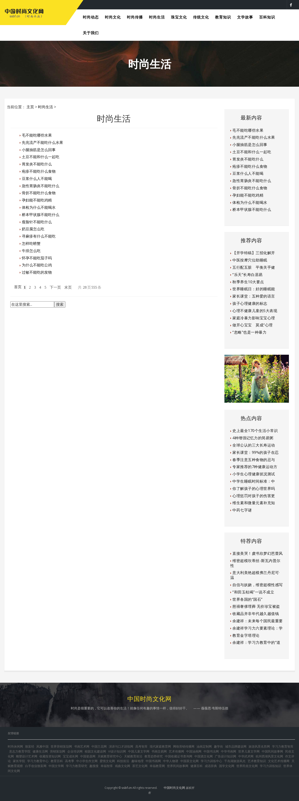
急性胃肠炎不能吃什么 (40, 185)
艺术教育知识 (257, 761)
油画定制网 (204, 746)
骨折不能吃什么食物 (39, 192)
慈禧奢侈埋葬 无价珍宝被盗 (256, 606)
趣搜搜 (93, 766)
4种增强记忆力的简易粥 (252, 437)
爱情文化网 (107, 761)
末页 (68, 287)
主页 (30, 106)
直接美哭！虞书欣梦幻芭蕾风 (257, 553)
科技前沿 (123, 761)
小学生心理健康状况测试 (253, 474)
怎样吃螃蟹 (31, 243)
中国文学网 (56, 766)
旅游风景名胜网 (259, 746)
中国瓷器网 (87, 756)
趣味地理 (137, 761)
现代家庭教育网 (160, 746)
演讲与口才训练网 (121, 746)
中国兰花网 (99, 746)
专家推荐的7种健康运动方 (254, 466)
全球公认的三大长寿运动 (253, 445)
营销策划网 (57, 751)
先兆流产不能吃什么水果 (42, 142)
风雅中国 (42, 746)
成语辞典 (211, 766)
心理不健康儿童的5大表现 (254, 310)
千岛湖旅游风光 (235, 761)
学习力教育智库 (282, 746)
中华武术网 (246, 756)
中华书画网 (228, 751)
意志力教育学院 (19, 751)
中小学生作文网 (87, 761)
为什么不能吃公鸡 (37, 265)
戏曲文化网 (122, 766)
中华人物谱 (170, 761)
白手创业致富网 (35, 766)
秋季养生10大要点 (248, 281)
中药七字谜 (242, 510)
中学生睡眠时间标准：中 (253, 481)
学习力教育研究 (76, 766)
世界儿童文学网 (249, 751)
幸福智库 (107, 766)
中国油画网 (193, 751)
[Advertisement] (113, 325)
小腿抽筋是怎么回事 (39, 149)
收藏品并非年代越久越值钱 (255, 613)
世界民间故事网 (177, 766)
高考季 (69, 761)
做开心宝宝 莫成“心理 (252, 325)
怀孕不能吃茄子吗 (37, 258)
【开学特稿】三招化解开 (253, 252)
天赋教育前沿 (133, 756)
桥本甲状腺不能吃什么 (40, 214)
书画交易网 (159, 751)
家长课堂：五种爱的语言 (253, 296)
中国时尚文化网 (174, 788)
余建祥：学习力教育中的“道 (256, 642)
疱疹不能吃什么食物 (39, 171)
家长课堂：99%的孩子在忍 (255, 452)
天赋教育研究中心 (110, 756)
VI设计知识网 (117, 751)
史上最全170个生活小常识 (255, 430)
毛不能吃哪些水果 (37, 135)
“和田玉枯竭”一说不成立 (253, 592)
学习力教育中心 (38, 761)
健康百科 (196, 766)
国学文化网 (226, 766)
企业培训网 (75, 751)
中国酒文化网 (203, 756)
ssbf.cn (126, 788)
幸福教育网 (157, 766)
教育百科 (57, 761)
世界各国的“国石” (247, 599)
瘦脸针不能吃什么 (37, 221)
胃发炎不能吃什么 (37, 164)
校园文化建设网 (95, 751)
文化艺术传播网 (278, 761)
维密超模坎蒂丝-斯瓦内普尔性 (255, 563)
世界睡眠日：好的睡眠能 (253, 288)
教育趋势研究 (153, 756)
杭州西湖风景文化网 (269, 756)
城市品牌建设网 (235, 746)
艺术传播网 (176, 751)
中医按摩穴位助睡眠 (249, 260)
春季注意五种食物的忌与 (253, 459)
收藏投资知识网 (50, 756)
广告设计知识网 (225, 756)
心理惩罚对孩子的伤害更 (253, 495)
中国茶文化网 (189, 761)
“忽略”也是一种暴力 (249, 332)
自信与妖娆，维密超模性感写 (257, 584)
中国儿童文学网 (138, 751)
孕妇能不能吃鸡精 (37, 200)
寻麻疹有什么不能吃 (39, 236)
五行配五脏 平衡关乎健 (253, 267)
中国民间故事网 (272, 751)
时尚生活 (45, 106)
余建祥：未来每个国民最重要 (257, 620)
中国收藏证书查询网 (178, 756)
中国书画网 (153, 761)
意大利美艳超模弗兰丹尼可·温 (255, 575)
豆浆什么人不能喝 (37, 178)
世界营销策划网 (61, 746)
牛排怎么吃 (31, 250)
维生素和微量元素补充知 (253, 502)
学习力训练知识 (270, 766)
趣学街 (218, 746)
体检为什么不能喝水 (39, 207)
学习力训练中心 (211, 761)
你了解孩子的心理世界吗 (253, 488)
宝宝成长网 (70, 756)
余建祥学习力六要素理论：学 (257, 628)
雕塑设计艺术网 (26, 756)
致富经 (29, 746)
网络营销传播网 (183, 746)
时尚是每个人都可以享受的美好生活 (124, 4)
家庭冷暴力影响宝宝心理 (253, 317)
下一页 (55, 287)
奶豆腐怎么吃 (33, 228)
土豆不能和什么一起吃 (40, 156)
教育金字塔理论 (246, 635)
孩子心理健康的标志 (249, 303)
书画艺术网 (81, 746)
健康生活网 (40, 751)
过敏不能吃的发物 (37, 272)
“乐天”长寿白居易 (247, 274)
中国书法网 (211, 751)
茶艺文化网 (140, 766)
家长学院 (19, 761)
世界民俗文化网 (247, 766)
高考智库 (141, 746)
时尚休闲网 (15, 746)
